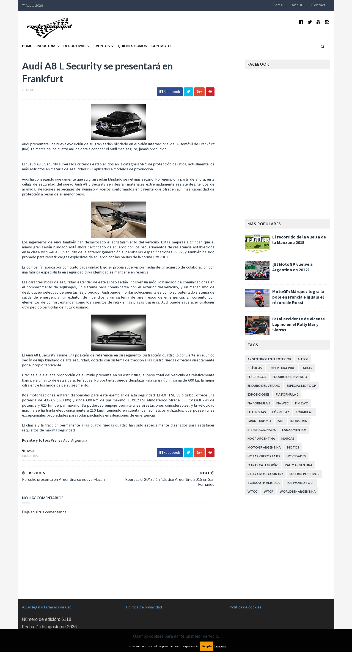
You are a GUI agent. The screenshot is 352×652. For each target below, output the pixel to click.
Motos (293, 447)
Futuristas (257, 412)
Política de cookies (246, 607)
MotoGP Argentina (264, 447)
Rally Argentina (298, 465)
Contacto (161, 46)
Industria (46, 46)
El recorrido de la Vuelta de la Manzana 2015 (299, 239)
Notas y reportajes (264, 456)
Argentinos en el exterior (269, 359)
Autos (303, 359)
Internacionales (262, 429)
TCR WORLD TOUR (300, 482)
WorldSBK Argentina (298, 491)
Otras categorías (263, 465)
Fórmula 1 (281, 412)
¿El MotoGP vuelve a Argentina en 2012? (292, 266)
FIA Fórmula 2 (287, 394)
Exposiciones (259, 394)
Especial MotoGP (301, 385)
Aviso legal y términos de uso (47, 607)
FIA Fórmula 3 (259, 403)
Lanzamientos (294, 429)
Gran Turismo (259, 421)
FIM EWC (301, 403)
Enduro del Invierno (290, 377)
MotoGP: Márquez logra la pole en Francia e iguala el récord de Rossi (298, 297)
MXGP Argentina (261, 438)
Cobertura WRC (281, 368)
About (297, 4)
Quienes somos (132, 46)
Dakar (307, 368)
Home (278, 4)
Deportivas (75, 46)
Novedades (296, 456)
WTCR (268, 491)
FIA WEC (282, 403)
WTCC (252, 491)
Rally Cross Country (265, 474)
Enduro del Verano (264, 385)
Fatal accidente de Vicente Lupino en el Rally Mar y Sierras (298, 324)
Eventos (102, 46)
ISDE (280, 421)
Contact (318, 4)
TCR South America (264, 482)
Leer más (220, 646)
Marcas (287, 438)
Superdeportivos (304, 474)
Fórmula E (304, 412)
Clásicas (255, 368)
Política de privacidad (144, 607)
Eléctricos (257, 377)
